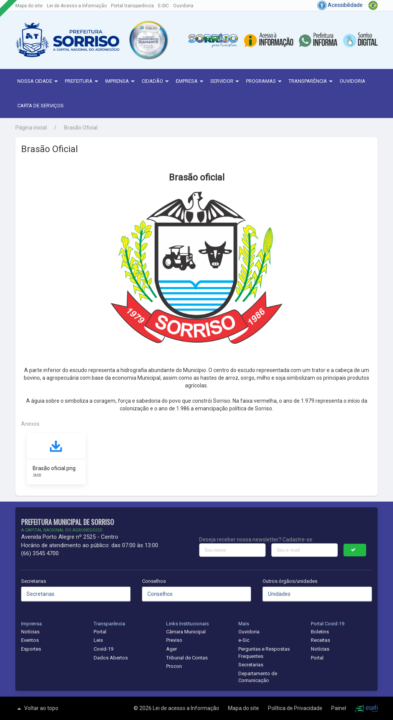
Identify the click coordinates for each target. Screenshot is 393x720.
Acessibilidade (340, 5)
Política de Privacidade (296, 708)
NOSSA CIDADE (38, 81)
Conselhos (154, 581)
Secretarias (33, 581)
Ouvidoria (183, 5)
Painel (339, 708)
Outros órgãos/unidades (290, 581)
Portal (100, 632)
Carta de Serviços (40, 105)
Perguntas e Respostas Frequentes (264, 652)
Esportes (31, 649)
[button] (148, 40)
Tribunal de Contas (187, 658)
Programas (265, 81)
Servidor (225, 81)
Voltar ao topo (36, 708)
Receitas (320, 640)
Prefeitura (82, 81)
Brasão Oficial (80, 128)
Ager (171, 649)
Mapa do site (29, 5)
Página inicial (31, 128)
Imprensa (121, 81)
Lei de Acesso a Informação (77, 5)
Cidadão (156, 81)
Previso (174, 640)
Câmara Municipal (186, 632)
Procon (174, 666)
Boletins (320, 632)
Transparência (312, 81)
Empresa (190, 81)
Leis (98, 640)
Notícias (30, 632)
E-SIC (163, 5)
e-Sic (243, 640)
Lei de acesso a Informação (186, 708)
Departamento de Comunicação (257, 677)
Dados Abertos (111, 658)
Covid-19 (103, 649)
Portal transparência (132, 5)
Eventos (30, 640)
